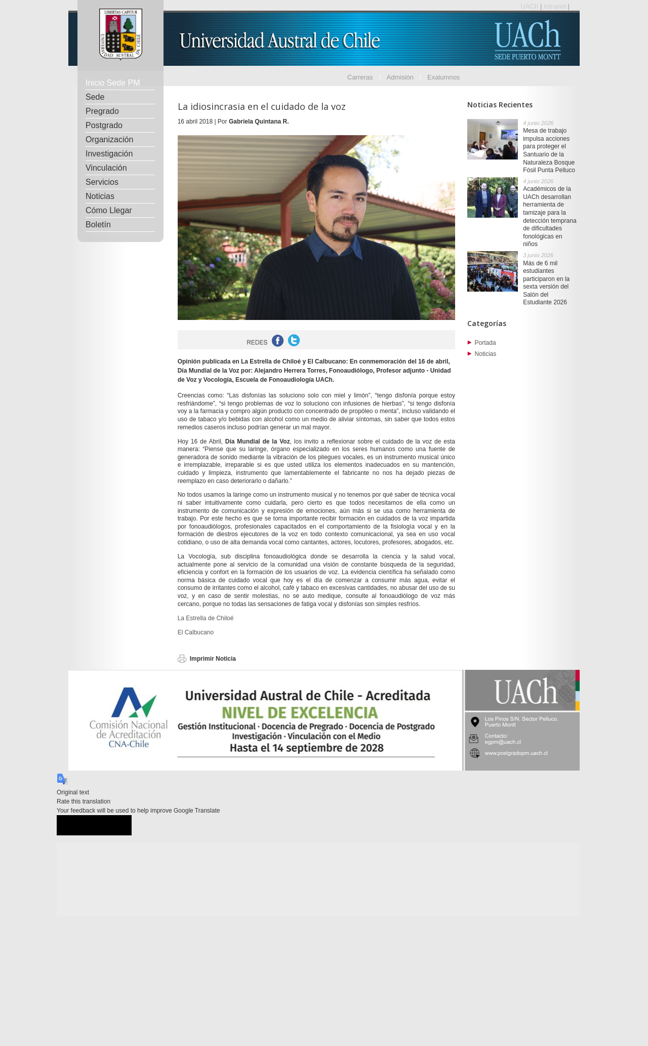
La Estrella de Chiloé (206, 618)
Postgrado (104, 125)
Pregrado (102, 111)
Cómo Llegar (109, 210)
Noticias (100, 196)
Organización (109, 139)
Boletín (98, 224)
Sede (95, 97)
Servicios (102, 182)
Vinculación (106, 168)
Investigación (109, 153)
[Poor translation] (113, 825)
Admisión (400, 77)
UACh (530, 6)
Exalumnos (443, 77)
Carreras (360, 77)
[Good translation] (75, 825)
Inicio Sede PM (113, 82)
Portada (485, 342)
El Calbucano (196, 632)
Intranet (556, 6)
